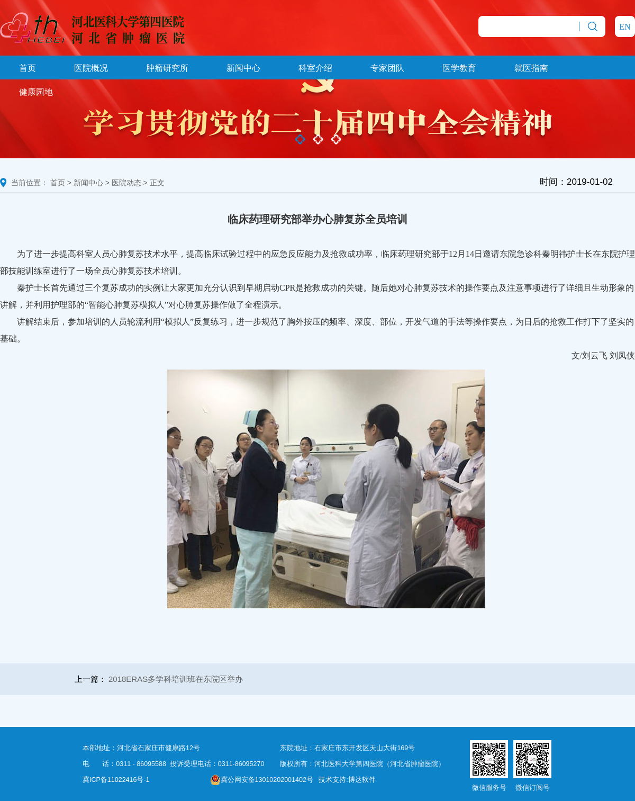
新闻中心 (243, 68)
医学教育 (459, 68)
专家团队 (387, 68)
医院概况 (91, 68)
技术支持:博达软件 (347, 780)
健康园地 (36, 91)
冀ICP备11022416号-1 (116, 780)
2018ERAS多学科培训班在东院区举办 (175, 678)
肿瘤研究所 (167, 68)
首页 (27, 68)
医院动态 (126, 182)
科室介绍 (315, 68)
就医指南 (531, 68)
